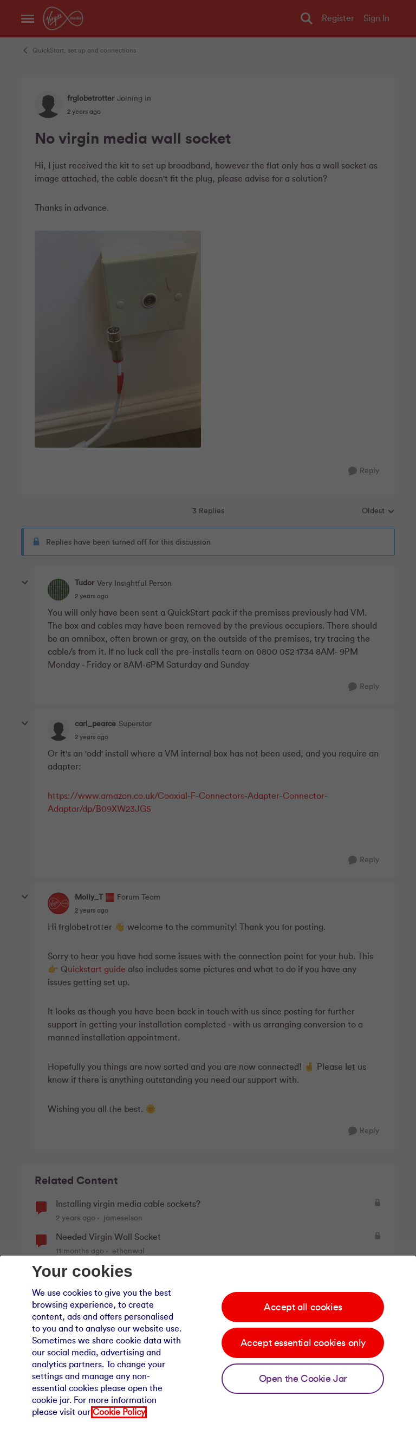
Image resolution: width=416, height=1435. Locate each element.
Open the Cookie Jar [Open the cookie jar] (303, 1379)
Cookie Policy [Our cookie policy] (119, 1412)
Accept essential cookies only (303, 1343)
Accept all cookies (303, 1307)
